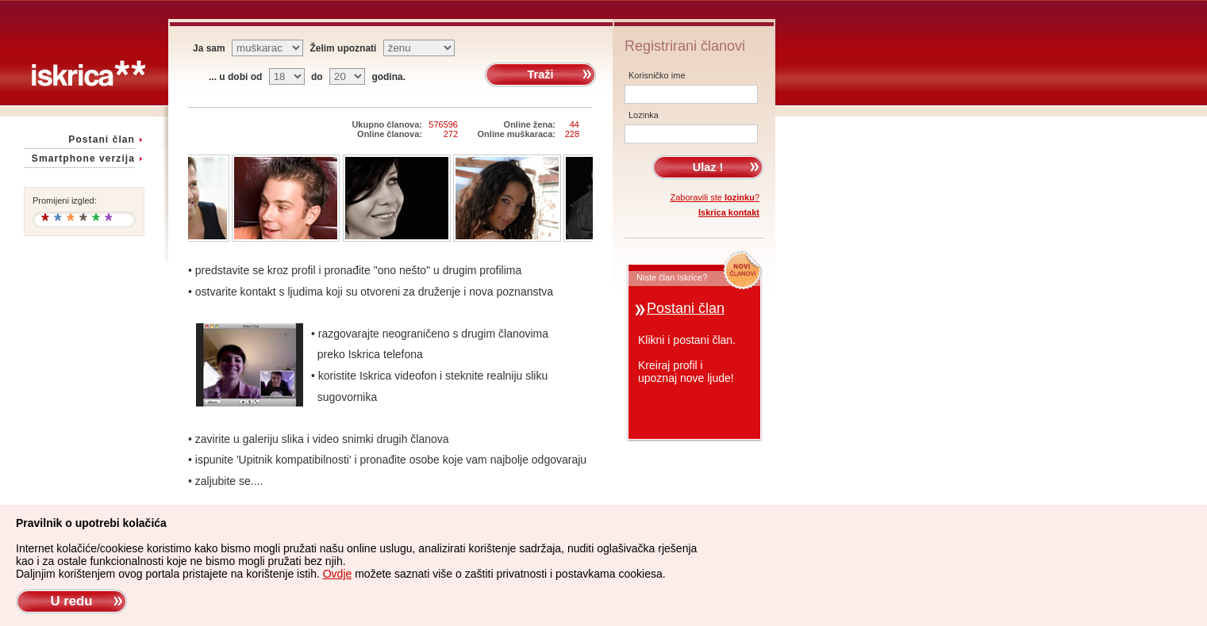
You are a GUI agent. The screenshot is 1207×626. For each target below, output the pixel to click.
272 (451, 134)
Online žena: (529, 124)
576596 (443, 124)
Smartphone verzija (83, 158)
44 (574, 124)
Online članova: (389, 134)
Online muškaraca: (516, 134)
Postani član (101, 139)
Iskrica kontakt (728, 212)
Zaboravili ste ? (715, 197)
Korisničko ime (657, 75)
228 (572, 134)
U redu (71, 601)
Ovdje (337, 573)
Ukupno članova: (387, 124)
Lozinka (643, 115)
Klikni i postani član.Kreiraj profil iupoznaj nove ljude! (687, 359)
